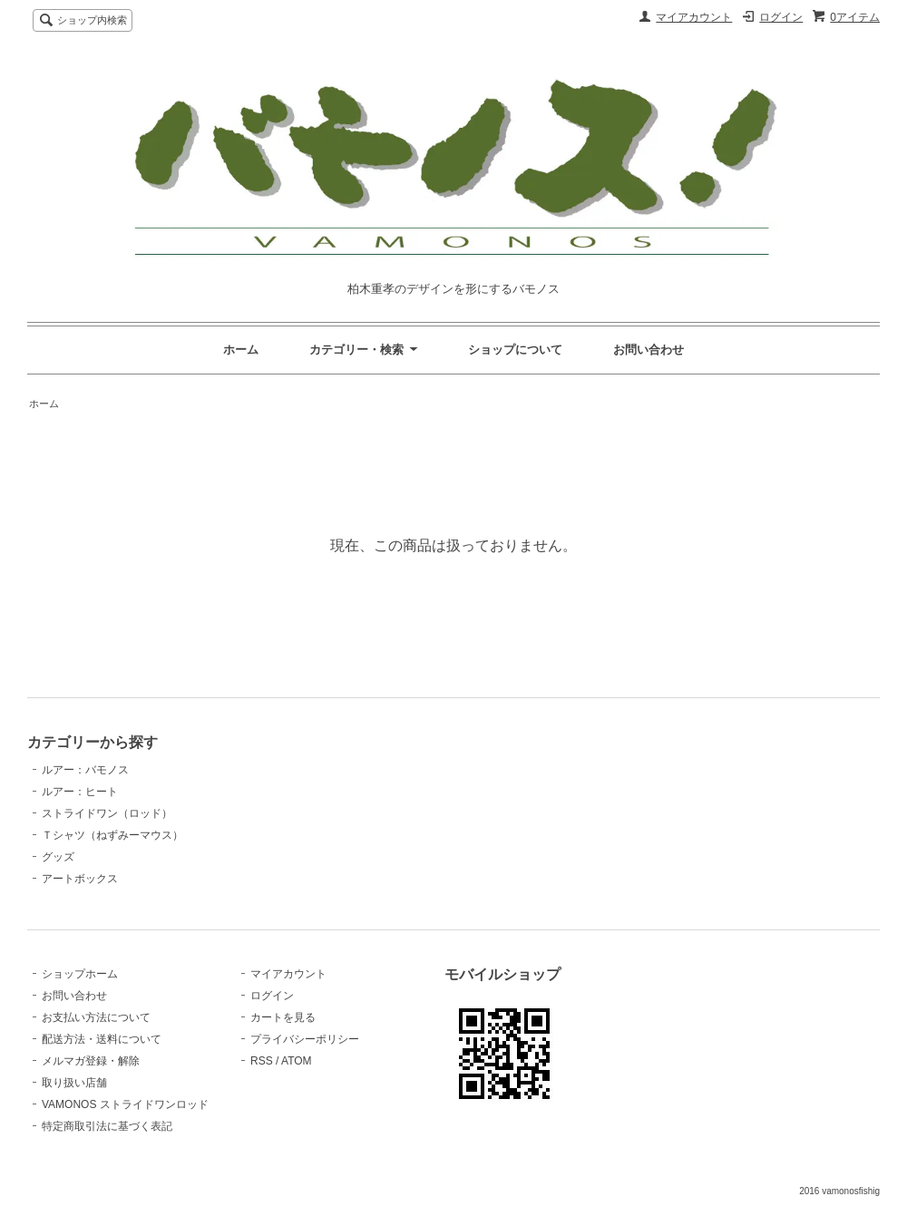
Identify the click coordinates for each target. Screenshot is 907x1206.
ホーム (240, 349)
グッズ (58, 857)
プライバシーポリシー (304, 1039)
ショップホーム (80, 974)
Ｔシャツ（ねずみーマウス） (112, 835)
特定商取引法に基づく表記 (107, 1126)
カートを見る (283, 1017)
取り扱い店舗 (74, 1082)
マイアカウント (694, 17)
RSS (261, 1061)
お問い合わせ (648, 349)
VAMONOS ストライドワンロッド (125, 1104)
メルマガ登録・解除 (91, 1061)
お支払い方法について (96, 1017)
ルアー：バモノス (85, 769)
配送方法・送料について (101, 1039)
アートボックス (80, 878)
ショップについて (515, 349)
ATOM (296, 1061)
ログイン (781, 17)
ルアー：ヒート (80, 791)
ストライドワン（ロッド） (107, 813)
